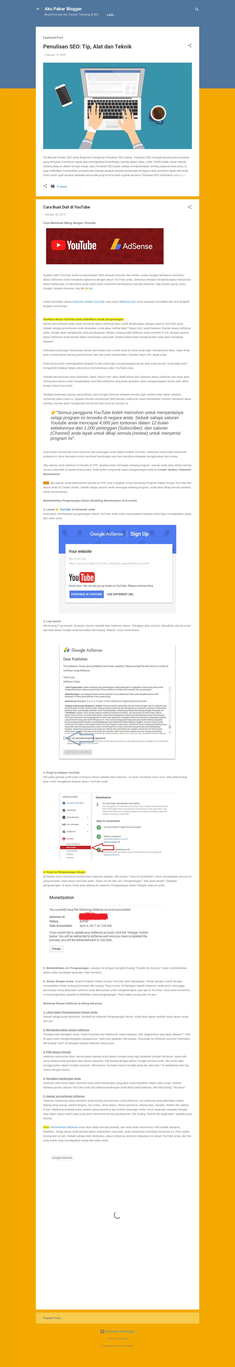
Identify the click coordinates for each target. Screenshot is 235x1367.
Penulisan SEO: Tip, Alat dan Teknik (87, 58)
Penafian (82, 26)
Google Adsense (62, 1169)
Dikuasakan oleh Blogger (117, 1343)
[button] (189, 57)
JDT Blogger (105, 26)
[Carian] (197, 10)
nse (76, 1138)
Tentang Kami (58, 26)
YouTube (65, 520)
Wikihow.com (128, 313)
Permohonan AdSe (62, 1138)
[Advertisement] (117, 1286)
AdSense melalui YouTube (88, 313)
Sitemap (127, 26)
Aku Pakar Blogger (63, 8)
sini (91, 299)
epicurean (124, 1350)
